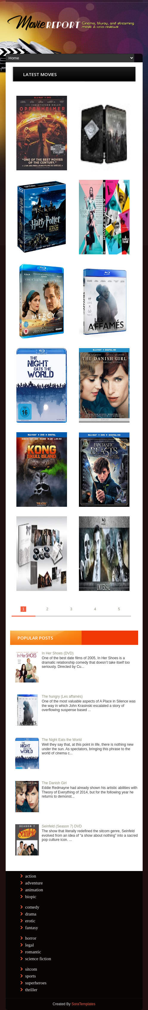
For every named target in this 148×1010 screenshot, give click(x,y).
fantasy (31, 927)
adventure (34, 883)
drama (30, 914)
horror (31, 938)
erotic (30, 920)
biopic (31, 896)
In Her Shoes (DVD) (58, 653)
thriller (31, 989)
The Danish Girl (54, 783)
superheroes (36, 982)
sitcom (31, 969)
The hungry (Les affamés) (62, 696)
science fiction (38, 958)
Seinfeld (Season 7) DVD (62, 826)
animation (34, 889)
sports (30, 976)
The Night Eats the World (62, 740)
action (30, 876)
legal (29, 945)
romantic (33, 951)
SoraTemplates (83, 1004)
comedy (32, 907)
